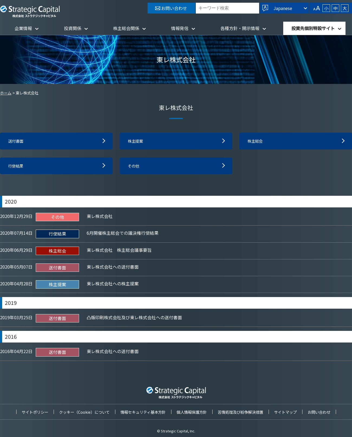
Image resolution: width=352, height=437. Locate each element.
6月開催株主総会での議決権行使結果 (122, 234)
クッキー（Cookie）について (84, 412)
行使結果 (16, 167)
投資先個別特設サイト (313, 28)
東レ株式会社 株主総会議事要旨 (119, 251)
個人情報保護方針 (192, 412)
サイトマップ (285, 412)
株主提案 (136, 141)
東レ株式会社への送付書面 (113, 268)
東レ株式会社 (100, 217)
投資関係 (72, 28)
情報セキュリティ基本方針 (143, 412)
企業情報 (23, 28)
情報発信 (179, 28)
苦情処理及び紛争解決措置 (240, 412)
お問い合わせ (319, 412)
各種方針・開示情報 (239, 28)
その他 (134, 167)
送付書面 (16, 141)
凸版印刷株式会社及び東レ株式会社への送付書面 (134, 318)
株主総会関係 (126, 28)
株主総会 (256, 141)
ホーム (5, 93)
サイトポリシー (35, 412)
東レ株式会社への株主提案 (113, 285)
